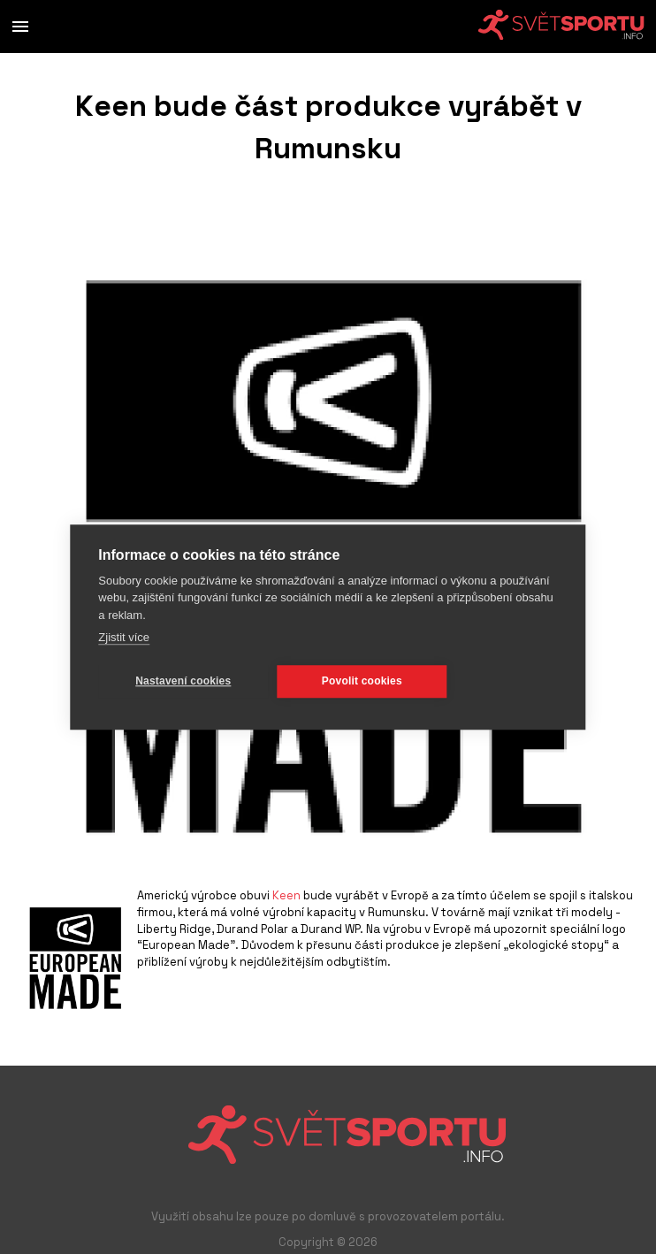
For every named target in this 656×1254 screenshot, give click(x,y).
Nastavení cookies (183, 681)
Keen (286, 895)
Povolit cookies (362, 681)
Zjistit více (123, 637)
